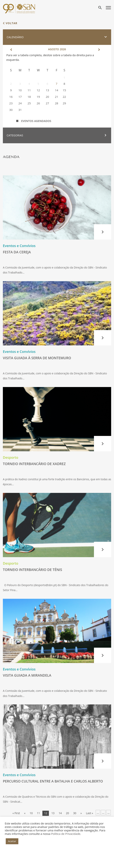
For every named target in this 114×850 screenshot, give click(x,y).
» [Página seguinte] (81, 813)
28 (56, 103)
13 (47, 90)
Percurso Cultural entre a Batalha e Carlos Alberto (53, 781)
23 (11, 103)
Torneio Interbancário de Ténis (32, 569)
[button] (57, 37)
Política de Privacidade (65, 834)
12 (38, 90)
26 (38, 103)
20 (47, 97)
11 (29, 90)
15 (64, 90)
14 (56, 90)
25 (29, 103)
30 (11, 110)
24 (20, 103)
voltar (10, 23)
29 (64, 103)
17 (20, 97)
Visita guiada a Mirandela (27, 675)
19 (38, 97)
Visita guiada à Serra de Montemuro (37, 358)
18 (29, 97)
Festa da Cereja (17, 252)
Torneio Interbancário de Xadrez (34, 463)
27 (47, 103)
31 (20, 110)
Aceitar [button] (12, 841)
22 (64, 97)
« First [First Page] (16, 813)
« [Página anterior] (24, 813)
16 (11, 97)
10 (20, 90)
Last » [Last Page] (89, 813)
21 (56, 97)
